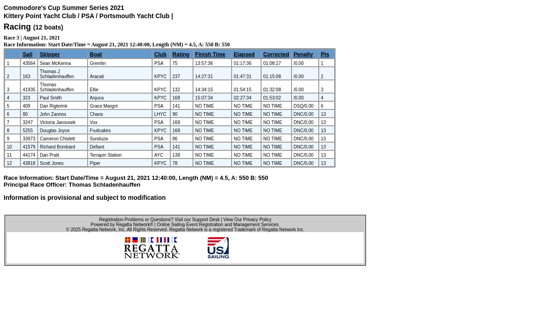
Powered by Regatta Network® (122, 224)
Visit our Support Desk (196, 219)
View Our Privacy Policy (247, 219)
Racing (17, 26)
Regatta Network (99, 229)
